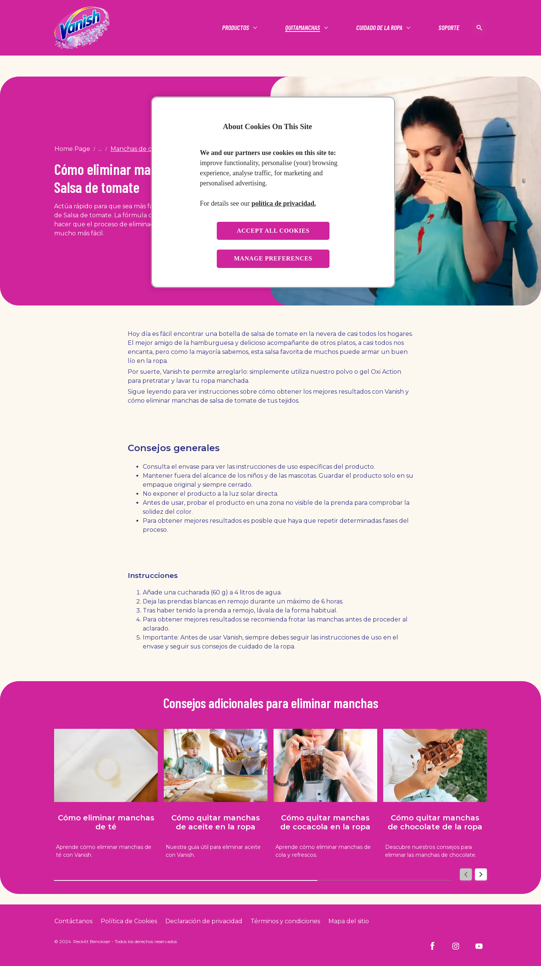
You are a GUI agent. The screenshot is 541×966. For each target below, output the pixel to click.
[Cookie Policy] (128, 921)
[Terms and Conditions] (285, 921)
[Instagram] (456, 946)
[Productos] (235, 27)
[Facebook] (432, 946)
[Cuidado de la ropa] (379, 27)
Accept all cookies (273, 230)
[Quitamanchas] (302, 27)
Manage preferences (273, 258)
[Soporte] (449, 27)
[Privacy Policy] (204, 921)
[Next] (481, 874)
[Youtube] (479, 946)
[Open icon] (479, 27)
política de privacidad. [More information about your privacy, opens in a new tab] (283, 203)
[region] (273, 191)
